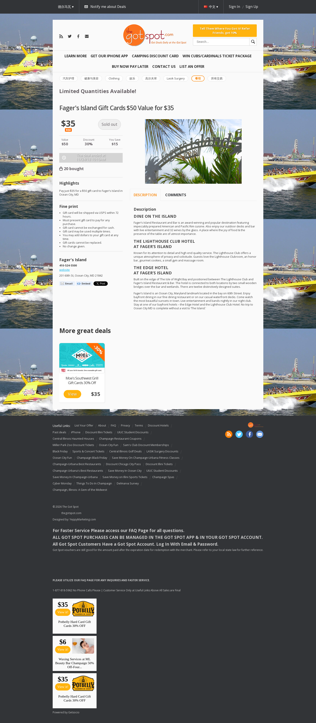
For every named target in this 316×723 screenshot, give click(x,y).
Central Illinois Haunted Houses (73, 439)
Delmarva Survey (128, 483)
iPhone (76, 432)
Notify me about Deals (108, 6)
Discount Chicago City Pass (123, 464)
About (102, 425)
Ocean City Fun (108, 445)
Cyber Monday (62, 483)
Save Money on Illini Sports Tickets (124, 477)
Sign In (234, 6)
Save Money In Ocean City (125, 471)
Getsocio (73, 712)
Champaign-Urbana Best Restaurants (77, 464)
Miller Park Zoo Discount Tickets (73, 445)
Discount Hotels (158, 425)
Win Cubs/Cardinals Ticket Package (217, 56)
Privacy (125, 425)
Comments (175, 194)
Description (145, 194)
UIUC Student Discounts (133, 432)
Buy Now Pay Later (130, 66)
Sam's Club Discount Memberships (146, 445)
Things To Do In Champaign (94, 483)
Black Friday (60, 451)
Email (69, 283)
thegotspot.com (71, 513)
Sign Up (252, 6)
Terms (139, 425)
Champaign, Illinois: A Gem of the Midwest (80, 490)
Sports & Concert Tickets (88, 451)
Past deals (59, 432)
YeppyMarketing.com (83, 519)
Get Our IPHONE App (109, 56)
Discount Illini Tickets (98, 432)
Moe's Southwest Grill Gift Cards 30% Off (82, 380)
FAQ (113, 425)
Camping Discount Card (155, 56)
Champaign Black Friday (92, 458)
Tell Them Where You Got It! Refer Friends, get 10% (225, 30)
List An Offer (192, 66)
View (72, 394)
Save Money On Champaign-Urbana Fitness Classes (146, 458)
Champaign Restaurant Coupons (120, 439)
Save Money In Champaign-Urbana (75, 477)
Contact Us (164, 66)
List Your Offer (84, 425)
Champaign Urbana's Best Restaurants (78, 471)
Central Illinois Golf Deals (125, 451)
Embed (86, 283)
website (64, 270)
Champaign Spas (163, 477)
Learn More (76, 56)
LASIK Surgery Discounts (162, 451)
